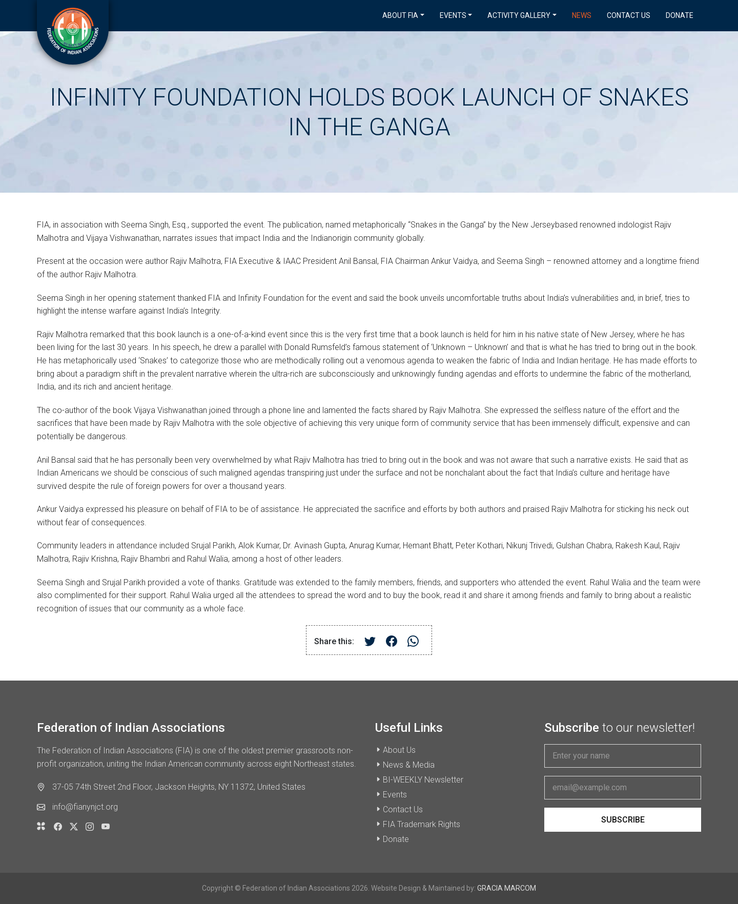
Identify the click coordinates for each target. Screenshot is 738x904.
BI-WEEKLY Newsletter (423, 780)
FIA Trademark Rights (421, 824)
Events (395, 794)
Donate (679, 15)
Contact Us (628, 15)
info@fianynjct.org (85, 807)
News (581, 15)
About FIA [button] (400, 15)
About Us (399, 750)
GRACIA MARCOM (506, 888)
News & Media (409, 765)
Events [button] (453, 15)
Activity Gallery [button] (518, 15)
